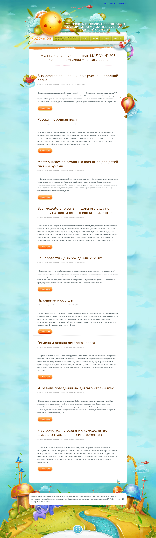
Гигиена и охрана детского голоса (66, 342)
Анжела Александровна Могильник (49, 84)
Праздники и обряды (55, 300)
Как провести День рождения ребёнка (70, 258)
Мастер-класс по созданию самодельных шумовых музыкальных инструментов (72, 432)
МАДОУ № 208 (42, 39)
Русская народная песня (58, 119)
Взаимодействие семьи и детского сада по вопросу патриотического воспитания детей (74, 210)
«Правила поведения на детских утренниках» (76, 388)
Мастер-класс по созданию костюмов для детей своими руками (77, 163)
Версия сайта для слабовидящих (115, 3)
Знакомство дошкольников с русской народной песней (77, 77)
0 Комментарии (80, 84)
